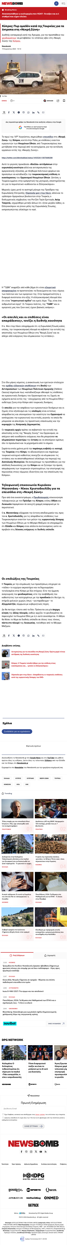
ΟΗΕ (27, 784)
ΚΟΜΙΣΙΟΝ (7, 784)
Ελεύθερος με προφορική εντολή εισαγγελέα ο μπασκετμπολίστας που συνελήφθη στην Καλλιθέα (50, 932)
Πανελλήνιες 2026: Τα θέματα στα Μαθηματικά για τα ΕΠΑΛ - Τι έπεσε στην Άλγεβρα (49, 896)
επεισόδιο (48, 137)
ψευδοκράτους (9, 38)
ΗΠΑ (18, 784)
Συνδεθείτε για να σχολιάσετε (17, 731)
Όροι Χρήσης (16, 1164)
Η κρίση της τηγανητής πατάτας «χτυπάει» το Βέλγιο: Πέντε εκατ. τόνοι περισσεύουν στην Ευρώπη (50, 859)
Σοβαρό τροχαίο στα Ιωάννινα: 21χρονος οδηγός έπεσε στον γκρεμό (15, 931)
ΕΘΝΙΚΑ (4, 101)
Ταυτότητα (5, 1164)
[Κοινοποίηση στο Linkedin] (33, 112)
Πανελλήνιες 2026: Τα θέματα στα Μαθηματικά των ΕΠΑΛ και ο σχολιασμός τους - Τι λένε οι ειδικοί (29, 1001)
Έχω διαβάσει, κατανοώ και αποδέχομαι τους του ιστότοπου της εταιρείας (34, 1114)
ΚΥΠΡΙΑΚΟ (30, 778)
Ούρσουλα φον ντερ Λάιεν (38, 193)
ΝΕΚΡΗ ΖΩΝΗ (44, 778)
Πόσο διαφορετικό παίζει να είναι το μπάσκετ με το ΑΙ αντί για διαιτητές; (38, 1067)
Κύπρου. (17, 41)
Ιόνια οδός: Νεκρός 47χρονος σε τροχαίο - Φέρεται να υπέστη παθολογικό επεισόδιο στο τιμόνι (29, 981)
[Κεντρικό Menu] (63, 3)
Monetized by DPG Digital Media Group (41, 1213)
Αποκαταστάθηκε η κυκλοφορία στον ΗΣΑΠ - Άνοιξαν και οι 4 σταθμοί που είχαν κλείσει (30, 15)
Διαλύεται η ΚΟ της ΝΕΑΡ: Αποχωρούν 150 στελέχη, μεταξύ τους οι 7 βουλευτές (50, 823)
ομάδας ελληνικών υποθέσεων (21, 385)
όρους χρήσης (40, 1114)
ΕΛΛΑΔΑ (7, 778)
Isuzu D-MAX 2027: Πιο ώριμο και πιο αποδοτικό (23, 991)
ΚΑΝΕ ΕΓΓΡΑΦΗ (33, 1126)
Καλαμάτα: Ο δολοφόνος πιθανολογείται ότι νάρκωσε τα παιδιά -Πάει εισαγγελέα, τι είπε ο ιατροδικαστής (11, 1070)
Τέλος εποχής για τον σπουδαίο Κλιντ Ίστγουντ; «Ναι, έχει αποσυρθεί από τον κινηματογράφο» (16, 823)
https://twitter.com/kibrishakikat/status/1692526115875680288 (27, 158)
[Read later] (64, 100)
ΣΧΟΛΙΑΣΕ (48, 100)
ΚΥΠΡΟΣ (18, 778)
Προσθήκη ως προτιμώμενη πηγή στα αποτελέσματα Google (33, 128)
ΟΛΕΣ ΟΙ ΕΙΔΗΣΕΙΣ (56, 1024)
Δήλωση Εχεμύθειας (31, 1164)
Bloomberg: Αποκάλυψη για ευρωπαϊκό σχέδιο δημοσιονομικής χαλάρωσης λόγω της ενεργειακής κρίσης (29, 1013)
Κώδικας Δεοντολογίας (49, 1164)
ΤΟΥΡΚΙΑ (57, 778)
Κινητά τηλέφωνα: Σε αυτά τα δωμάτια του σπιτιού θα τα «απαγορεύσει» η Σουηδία (16, 896)
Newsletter (19, 767)
